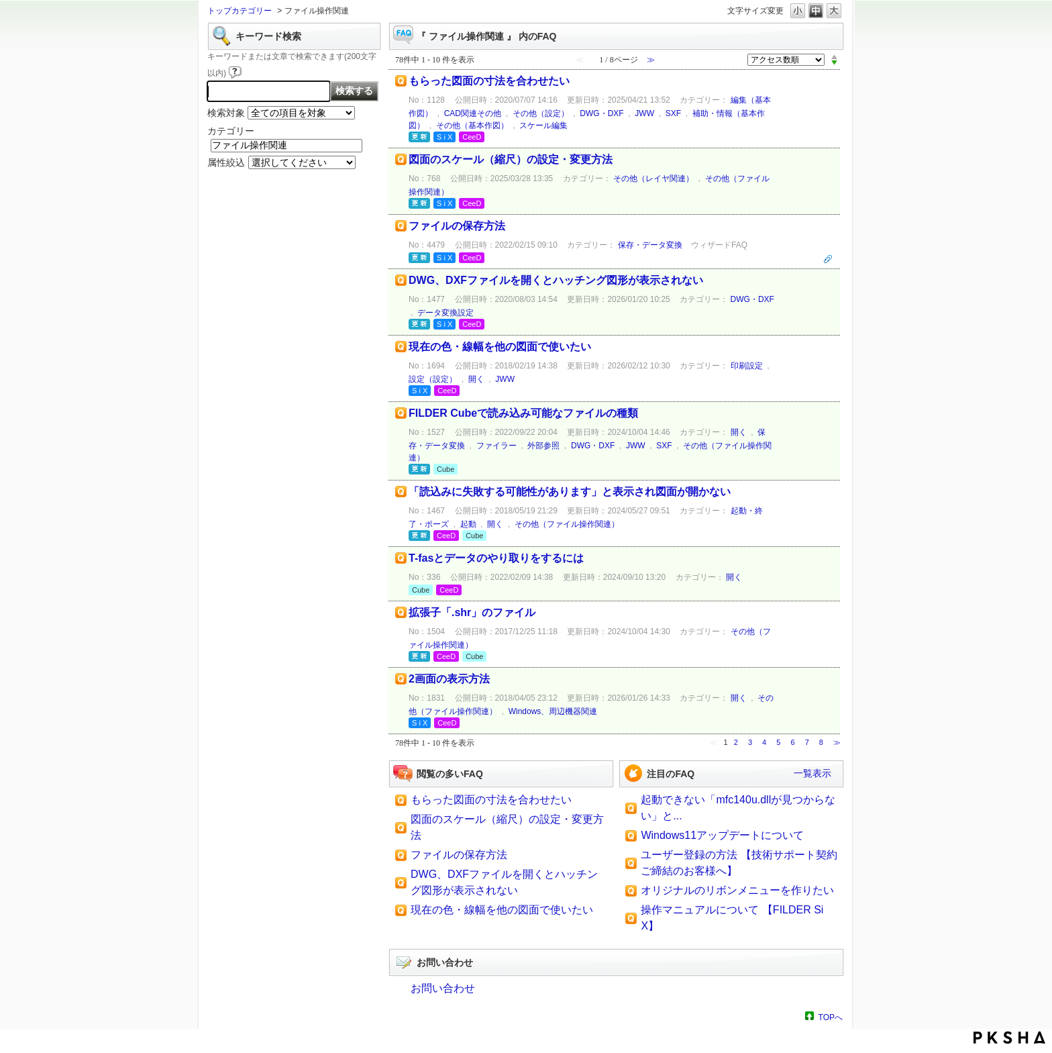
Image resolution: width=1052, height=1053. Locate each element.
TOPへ (831, 1017)
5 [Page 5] (778, 742)
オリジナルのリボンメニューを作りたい (737, 890)
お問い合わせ (443, 988)
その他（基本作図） (472, 125)
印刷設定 (747, 365)
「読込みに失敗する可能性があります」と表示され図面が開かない (570, 491)
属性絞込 (226, 162)
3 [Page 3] (750, 742)
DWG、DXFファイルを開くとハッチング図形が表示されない (556, 280)
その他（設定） (541, 113)
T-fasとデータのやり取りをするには (496, 558)
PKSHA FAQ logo (1009, 1037)
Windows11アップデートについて (722, 835)
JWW (644, 113)
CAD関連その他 (472, 113)
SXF (673, 113)
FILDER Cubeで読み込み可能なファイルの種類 (523, 413)
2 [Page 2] (736, 742)
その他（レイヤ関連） (653, 178)
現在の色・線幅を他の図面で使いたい (500, 346)
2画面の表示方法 (449, 679)
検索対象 (226, 112)
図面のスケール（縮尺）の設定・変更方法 (511, 159)
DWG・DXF (601, 113)
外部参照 (543, 445)
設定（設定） (433, 379)
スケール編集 (543, 125)
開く (476, 379)
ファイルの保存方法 (457, 226)
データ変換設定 (445, 312)
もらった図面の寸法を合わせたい (489, 81)
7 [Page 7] (807, 742)
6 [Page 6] (792, 742)
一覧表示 (812, 773)
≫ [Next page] (837, 742)
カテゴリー (230, 131)
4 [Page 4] (764, 742)
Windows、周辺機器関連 (553, 711)
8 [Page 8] (821, 742)
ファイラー (496, 445)
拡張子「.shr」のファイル (472, 612)
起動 (468, 524)
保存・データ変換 (650, 245)
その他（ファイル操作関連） (567, 524)
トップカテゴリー (239, 10)
